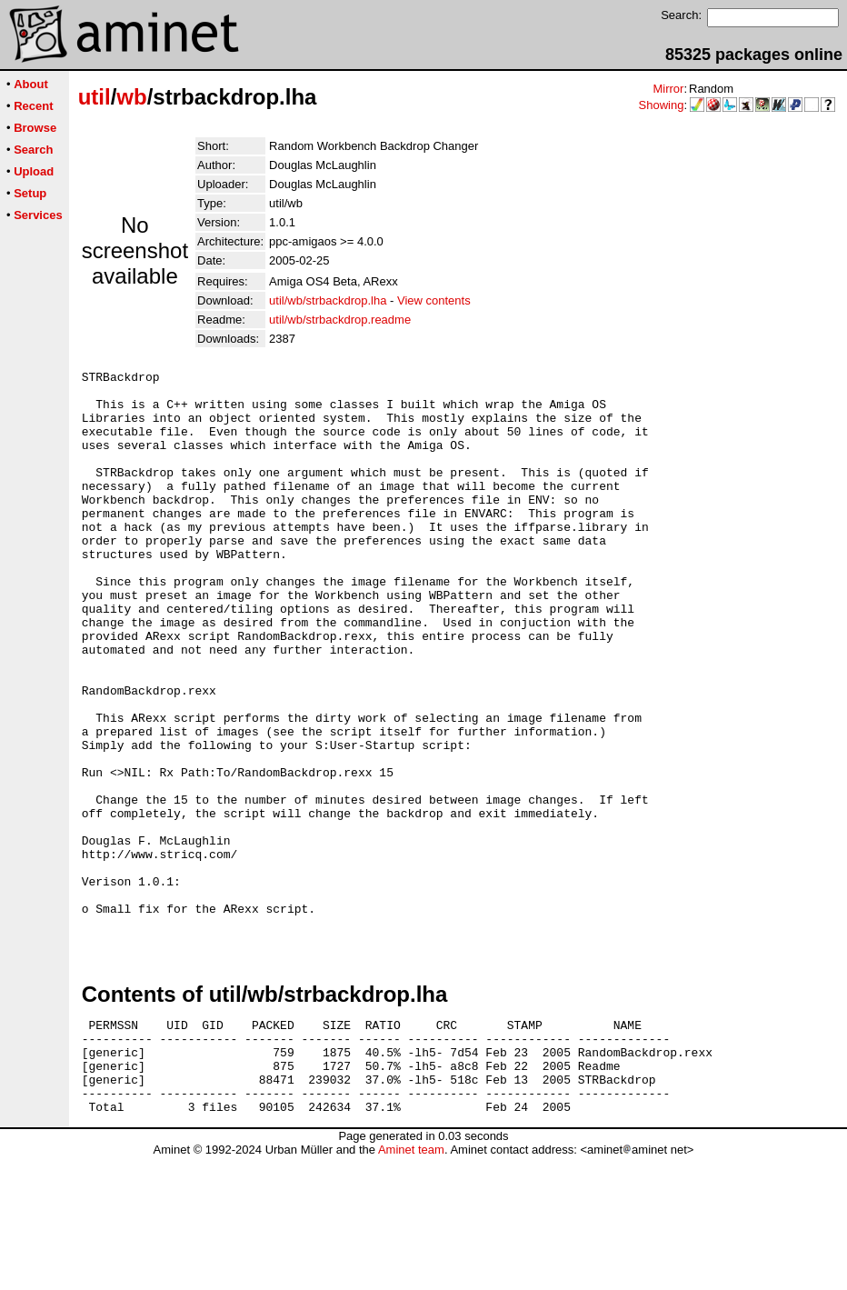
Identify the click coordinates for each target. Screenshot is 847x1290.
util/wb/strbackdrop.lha (327, 300)
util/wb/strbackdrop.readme (340, 319)
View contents (434, 300)
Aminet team (411, 1283)
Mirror (668, 88)
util (94, 97)
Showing (661, 105)
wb (131, 97)
